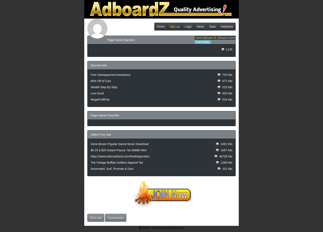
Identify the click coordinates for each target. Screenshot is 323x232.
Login (188, 26)
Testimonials (116, 217)
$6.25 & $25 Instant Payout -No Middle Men (119, 150)
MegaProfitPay (100, 99)
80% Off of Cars (101, 81)
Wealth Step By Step (104, 87)
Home (161, 26)
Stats (212, 26)
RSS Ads (96, 217)
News (200, 26)
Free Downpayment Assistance (110, 74)
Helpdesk (227, 26)
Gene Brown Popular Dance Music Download (120, 144)
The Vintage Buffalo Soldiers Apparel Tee (117, 162)
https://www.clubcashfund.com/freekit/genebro (120, 156)
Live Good (97, 93)
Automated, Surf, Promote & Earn (112, 168)
